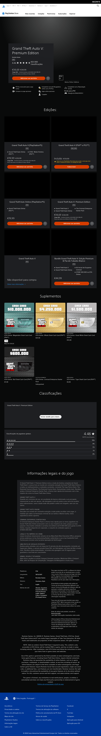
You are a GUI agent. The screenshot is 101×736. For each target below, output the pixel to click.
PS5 (13, 5)
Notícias (39, 5)
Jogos (8, 5)
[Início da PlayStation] (3, 6)
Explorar (72, 12)
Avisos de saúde (56, 611)
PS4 (18, 5)
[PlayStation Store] (11, 11)
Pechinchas (51, 12)
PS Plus (24, 5)
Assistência (53, 5)
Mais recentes (30, 12)
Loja (46, 5)
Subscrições (62, 12)
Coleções (41, 12)
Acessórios (31, 5)
